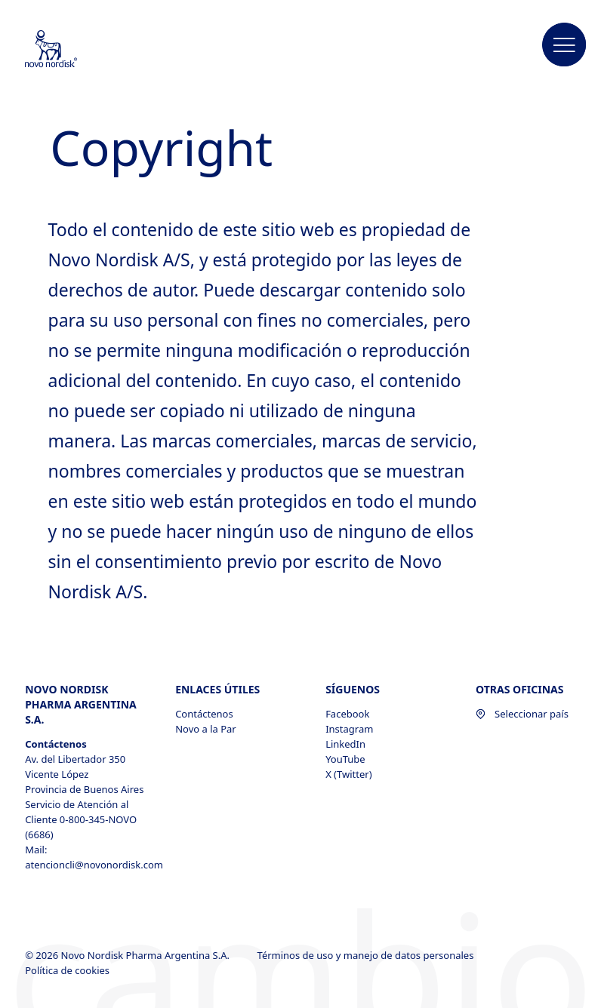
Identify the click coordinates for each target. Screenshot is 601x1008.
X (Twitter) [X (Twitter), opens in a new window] (348, 774)
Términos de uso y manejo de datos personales (366, 955)
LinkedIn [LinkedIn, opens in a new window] (345, 744)
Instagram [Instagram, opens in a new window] (349, 729)
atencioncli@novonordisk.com (87, 864)
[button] (564, 45)
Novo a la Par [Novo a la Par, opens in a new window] (205, 729)
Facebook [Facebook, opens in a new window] (347, 714)
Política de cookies (68, 970)
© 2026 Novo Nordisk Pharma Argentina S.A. (128, 955)
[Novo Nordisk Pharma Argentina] (71, 49)
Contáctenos (204, 714)
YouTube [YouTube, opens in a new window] (345, 759)
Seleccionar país (522, 714)
